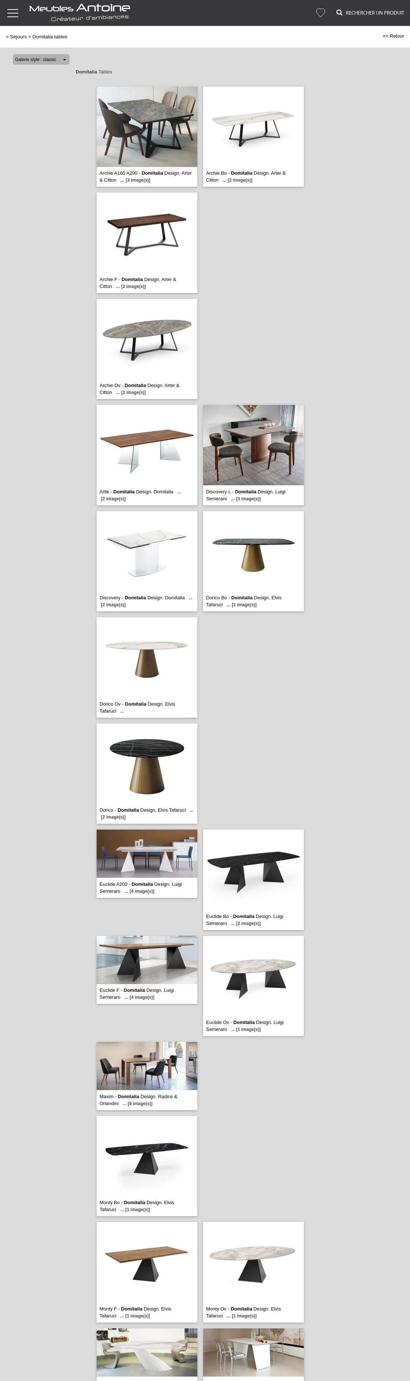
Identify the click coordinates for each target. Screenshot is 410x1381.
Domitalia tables (49, 36)
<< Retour (393, 36)
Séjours (18, 36)
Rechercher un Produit (370, 12)
